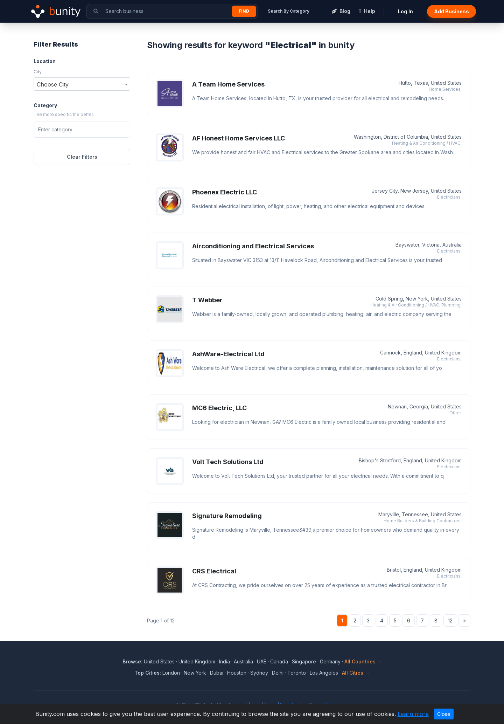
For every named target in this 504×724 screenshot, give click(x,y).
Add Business (451, 11)
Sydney (259, 673)
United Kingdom (196, 661)
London (171, 673)
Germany (330, 661)
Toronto (296, 673)
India (224, 661)
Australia (243, 661)
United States (159, 661)
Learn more (413, 713)
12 (450, 620)
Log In (405, 11)
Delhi (278, 673)
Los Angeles (324, 673)
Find (244, 11)
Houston (236, 673)
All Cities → (356, 673)
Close (443, 714)
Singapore (304, 661)
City (38, 71)
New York (195, 673)
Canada (279, 661)
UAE (261, 661)
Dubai (216, 673)
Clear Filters (82, 157)
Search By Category (288, 11)
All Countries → (363, 661)
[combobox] (82, 84)
